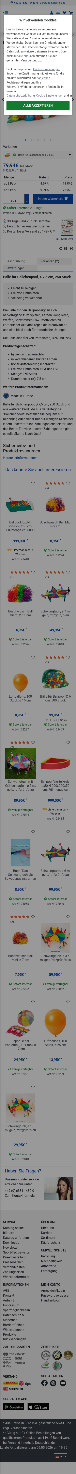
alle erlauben (26, 56)
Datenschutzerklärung (20, 95)
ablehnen (44, 78)
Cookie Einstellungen (46, 69)
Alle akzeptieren (38, 105)
